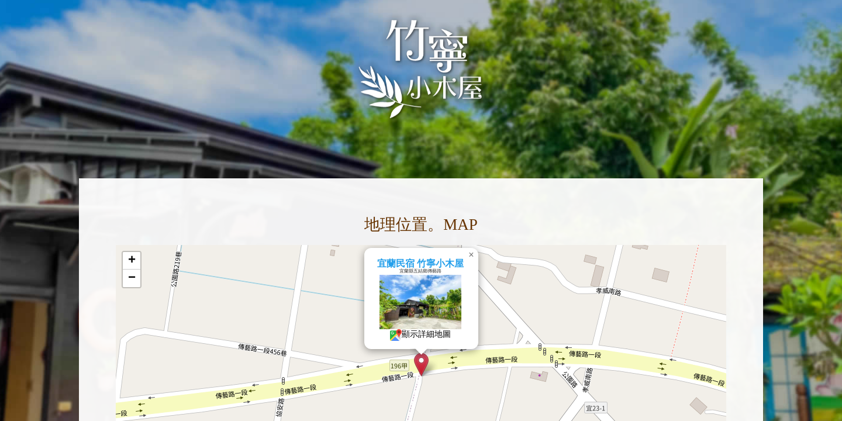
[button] (448, 365)
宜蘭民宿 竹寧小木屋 (447, 263)
